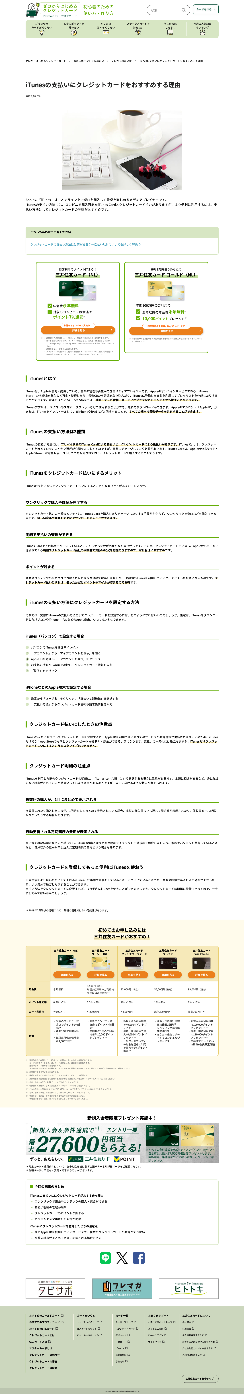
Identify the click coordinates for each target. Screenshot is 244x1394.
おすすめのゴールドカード (44, 1315)
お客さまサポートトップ (160, 1322)
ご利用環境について (192, 1355)
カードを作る (204, 9)
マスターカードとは (40, 1348)
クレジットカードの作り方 (44, 1355)
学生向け (120, 1361)
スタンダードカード (125, 1328)
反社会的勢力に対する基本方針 (197, 1348)
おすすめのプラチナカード (44, 1322)
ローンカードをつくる (88, 1335)
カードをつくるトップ (88, 1322)
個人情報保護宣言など (193, 1335)
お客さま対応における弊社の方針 (198, 1341)
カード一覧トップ (124, 1322)
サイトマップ (154, 1341)
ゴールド (120, 1348)
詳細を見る (67, 975)
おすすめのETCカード (41, 1329)
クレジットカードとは (42, 1335)
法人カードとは (38, 1342)
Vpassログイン (155, 1335)
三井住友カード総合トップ (199, 1378)
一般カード (121, 1341)
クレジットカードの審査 (43, 1361)
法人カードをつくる (87, 1328)
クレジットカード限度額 (43, 1368)
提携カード (121, 1335)
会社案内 (186, 1322)
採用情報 (186, 1328)
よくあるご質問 (155, 1328)
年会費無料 (121, 1355)
